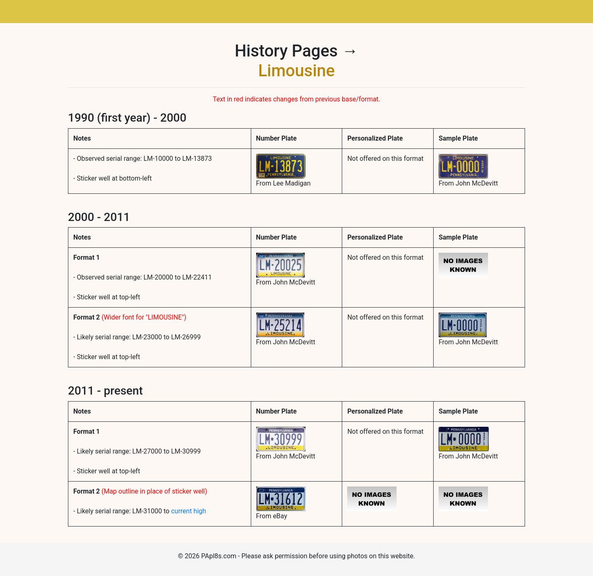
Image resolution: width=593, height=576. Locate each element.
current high (188, 511)
